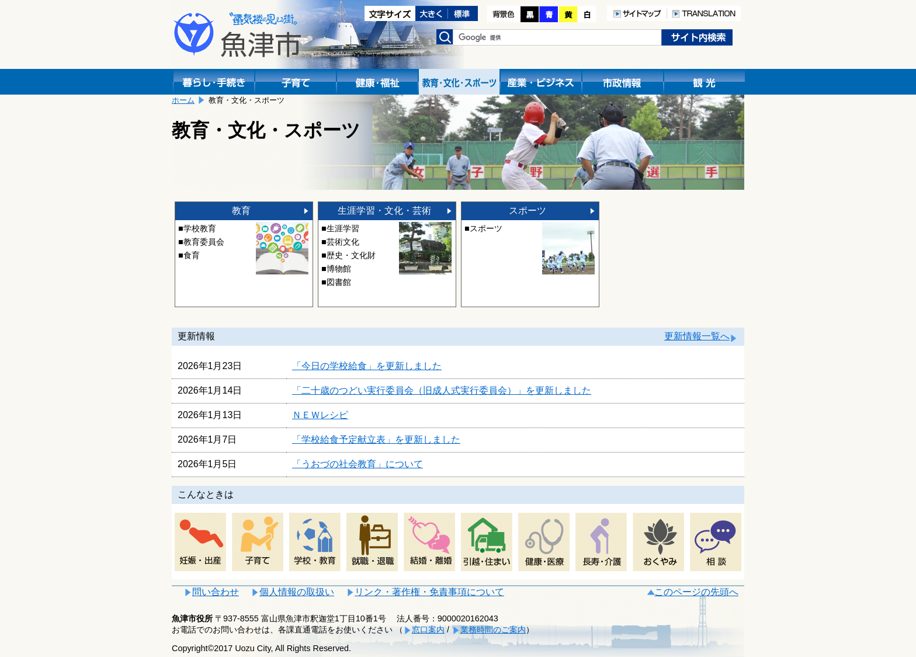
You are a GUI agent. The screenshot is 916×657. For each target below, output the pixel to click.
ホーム (183, 100)
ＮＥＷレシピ (320, 415)
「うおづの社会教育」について (357, 464)
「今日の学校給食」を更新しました (367, 366)
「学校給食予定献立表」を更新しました (376, 439)
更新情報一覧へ (697, 336)
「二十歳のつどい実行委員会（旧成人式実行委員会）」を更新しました (441, 390)
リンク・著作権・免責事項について (429, 592)
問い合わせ (215, 592)
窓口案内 (428, 629)
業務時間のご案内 (493, 629)
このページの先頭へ (696, 592)
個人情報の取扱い (296, 592)
